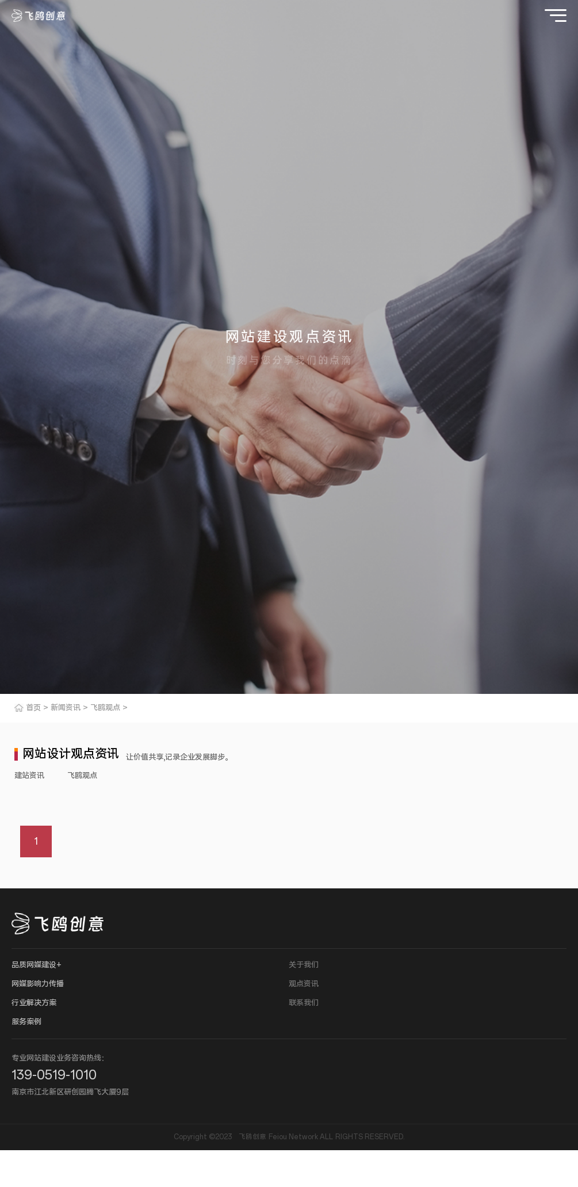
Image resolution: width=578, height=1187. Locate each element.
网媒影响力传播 (38, 984)
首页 (33, 708)
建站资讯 (29, 776)
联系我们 (304, 1003)
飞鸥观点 (105, 708)
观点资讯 (304, 984)
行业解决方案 (34, 1003)
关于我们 (304, 965)
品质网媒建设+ (37, 965)
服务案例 (26, 1022)
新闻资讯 (66, 708)
